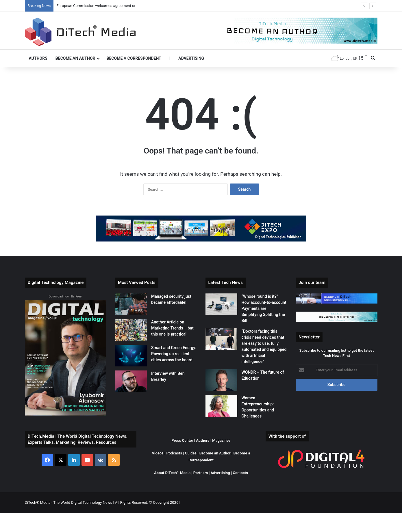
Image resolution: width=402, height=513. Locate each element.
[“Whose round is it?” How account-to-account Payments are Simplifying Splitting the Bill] (221, 304)
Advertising (191, 58)
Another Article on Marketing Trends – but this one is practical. (172, 328)
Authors (38, 58)
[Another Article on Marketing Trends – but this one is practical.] (131, 330)
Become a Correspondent (134, 58)
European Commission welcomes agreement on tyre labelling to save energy (119, 5)
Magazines (221, 440)
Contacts (240, 473)
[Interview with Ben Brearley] (131, 381)
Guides (191, 453)
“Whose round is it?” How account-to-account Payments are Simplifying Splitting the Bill (264, 308)
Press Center (182, 440)
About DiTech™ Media (172, 473)
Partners (200, 473)
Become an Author (75, 58)
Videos (158, 453)
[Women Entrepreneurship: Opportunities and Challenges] (221, 406)
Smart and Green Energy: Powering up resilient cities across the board (173, 353)
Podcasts (174, 453)
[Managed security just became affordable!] (131, 304)
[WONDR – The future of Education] (221, 380)
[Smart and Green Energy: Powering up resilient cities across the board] (131, 355)
